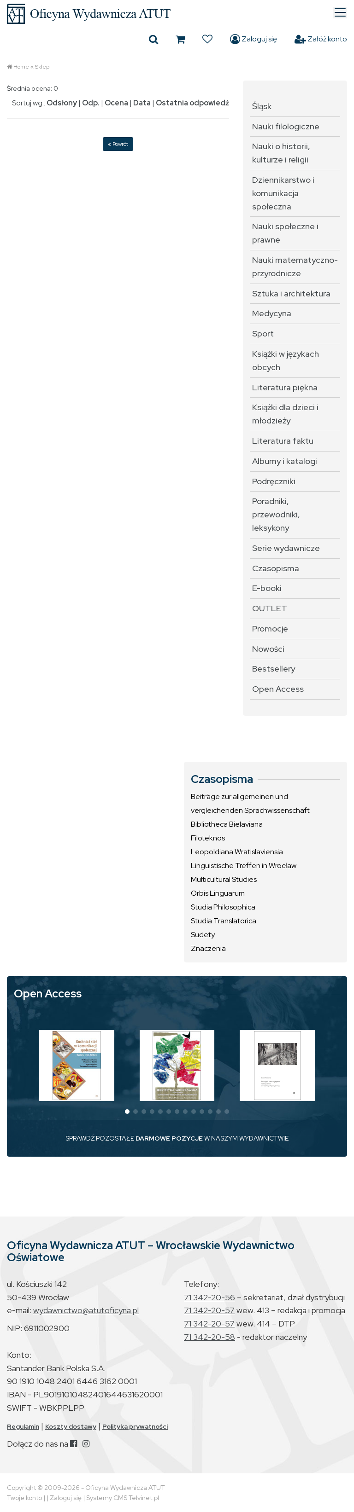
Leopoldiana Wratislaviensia (237, 852)
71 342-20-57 (209, 1310)
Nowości (268, 648)
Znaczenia (208, 948)
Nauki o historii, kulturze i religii (281, 153)
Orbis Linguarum (218, 893)
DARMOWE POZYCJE (169, 1138)
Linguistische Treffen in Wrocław (243, 865)
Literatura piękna (285, 387)
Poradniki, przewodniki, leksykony (276, 514)
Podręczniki (273, 481)
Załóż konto (321, 39)
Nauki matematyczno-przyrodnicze (295, 266)
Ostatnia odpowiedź (192, 103)
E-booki (267, 588)
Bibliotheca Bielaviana (227, 824)
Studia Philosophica (223, 907)
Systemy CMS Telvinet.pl (122, 1498)
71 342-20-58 (209, 1337)
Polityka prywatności (135, 1426)
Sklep (42, 66)
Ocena (116, 103)
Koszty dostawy (70, 1426)
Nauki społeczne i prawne (285, 233)
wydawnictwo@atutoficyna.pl (86, 1310)
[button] (127, 1111)
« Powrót (118, 144)
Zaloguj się (253, 39)
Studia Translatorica (223, 921)
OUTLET (269, 608)
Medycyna (271, 313)
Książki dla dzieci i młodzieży (285, 414)
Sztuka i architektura (291, 293)
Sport (263, 333)
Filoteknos (208, 838)
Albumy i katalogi (284, 461)
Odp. (91, 103)
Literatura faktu (282, 440)
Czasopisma (275, 568)
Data (142, 103)
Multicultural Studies (224, 879)
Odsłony (62, 103)
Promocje (270, 628)
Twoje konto (24, 1498)
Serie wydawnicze (286, 548)
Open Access (278, 689)
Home (21, 66)
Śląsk (261, 106)
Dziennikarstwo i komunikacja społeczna (283, 193)
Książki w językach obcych (285, 360)
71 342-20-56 (209, 1297)
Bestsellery (273, 668)
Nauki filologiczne (285, 126)
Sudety (203, 934)
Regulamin (23, 1426)
